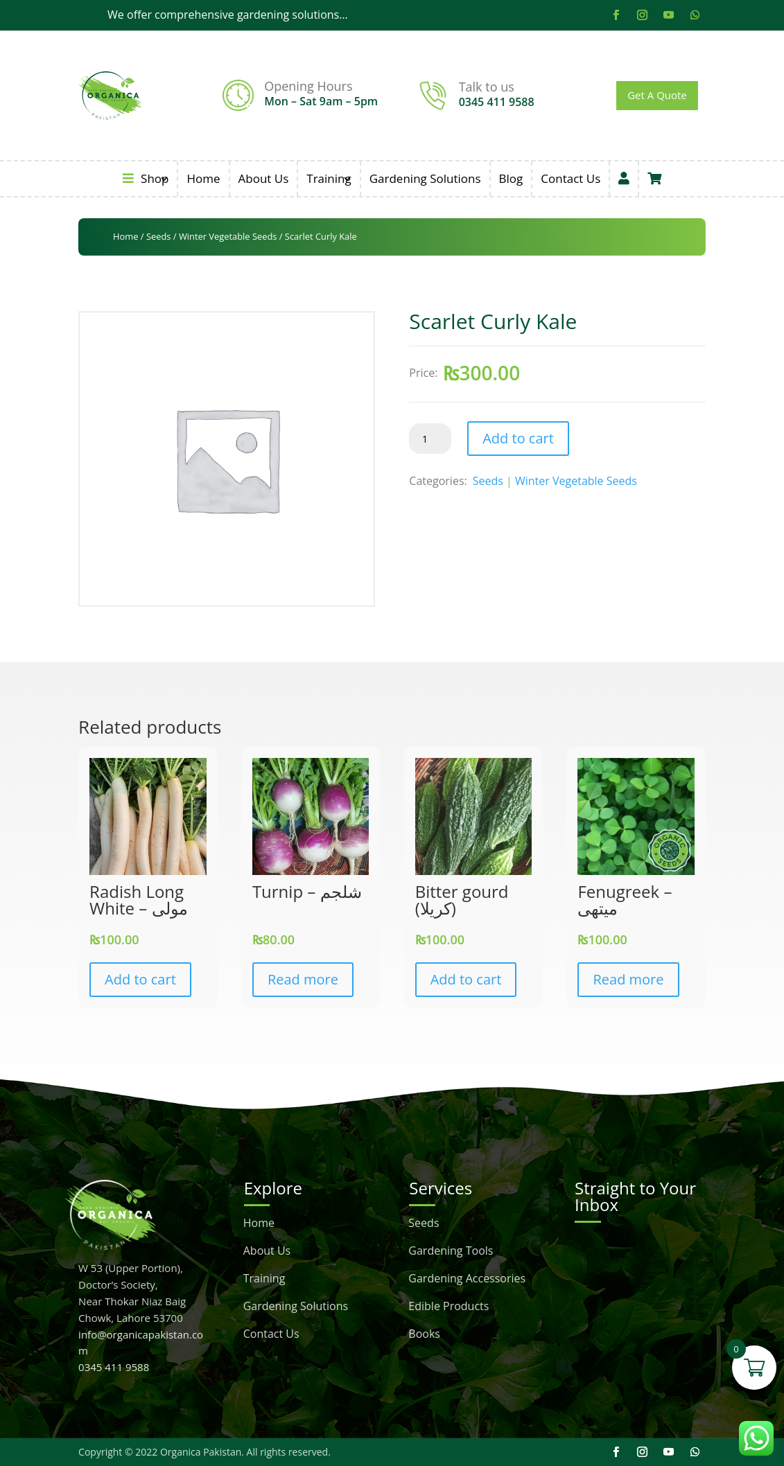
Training (328, 178)
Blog (511, 178)
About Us (263, 178)
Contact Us (570, 178)
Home (203, 178)
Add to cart (518, 438)
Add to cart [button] (140, 979)
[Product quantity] (430, 438)
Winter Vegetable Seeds (228, 236)
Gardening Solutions (425, 178)
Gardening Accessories (466, 1279)
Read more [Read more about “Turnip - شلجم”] (303, 979)
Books (424, 1335)
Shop (146, 178)
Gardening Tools (450, 1252)
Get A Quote (657, 95)
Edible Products (448, 1307)
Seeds (158, 236)
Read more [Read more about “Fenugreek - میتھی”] (628, 979)
